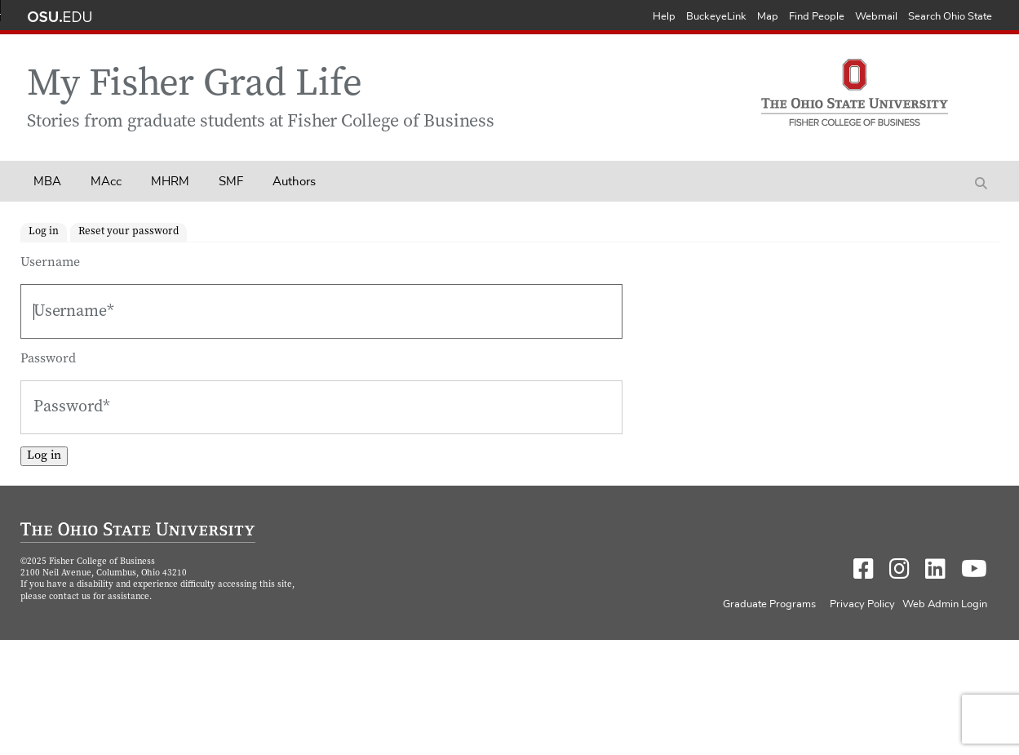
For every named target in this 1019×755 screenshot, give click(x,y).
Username (50, 262)
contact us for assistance (99, 597)
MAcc (106, 181)
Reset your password (128, 232)
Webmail (876, 16)
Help (664, 16)
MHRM (170, 181)
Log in (44, 232)
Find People (816, 16)
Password (48, 359)
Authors (294, 181)
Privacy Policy (862, 604)
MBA (47, 181)
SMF (231, 181)
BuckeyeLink (716, 16)
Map (767, 16)
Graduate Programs (769, 604)
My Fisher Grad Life (194, 86)
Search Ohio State (950, 16)
